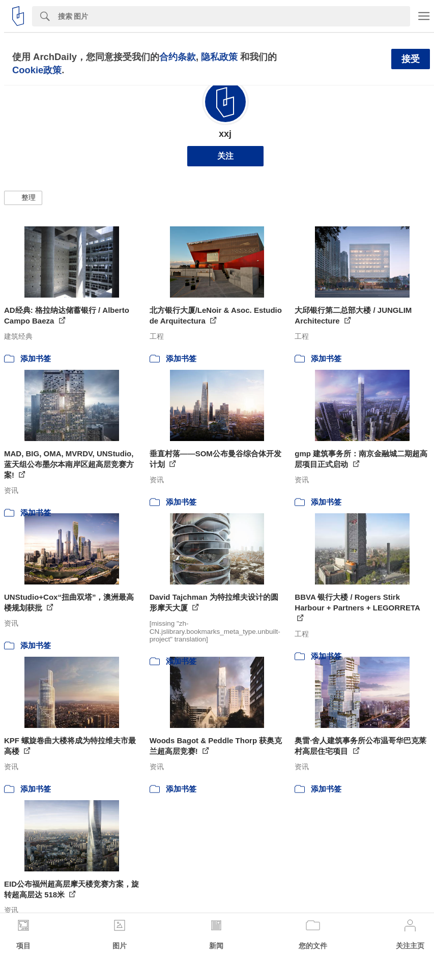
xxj (225, 134)
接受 (410, 59)
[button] (23, 198)
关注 (225, 156)
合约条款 (177, 56)
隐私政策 (219, 56)
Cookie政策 (37, 70)
